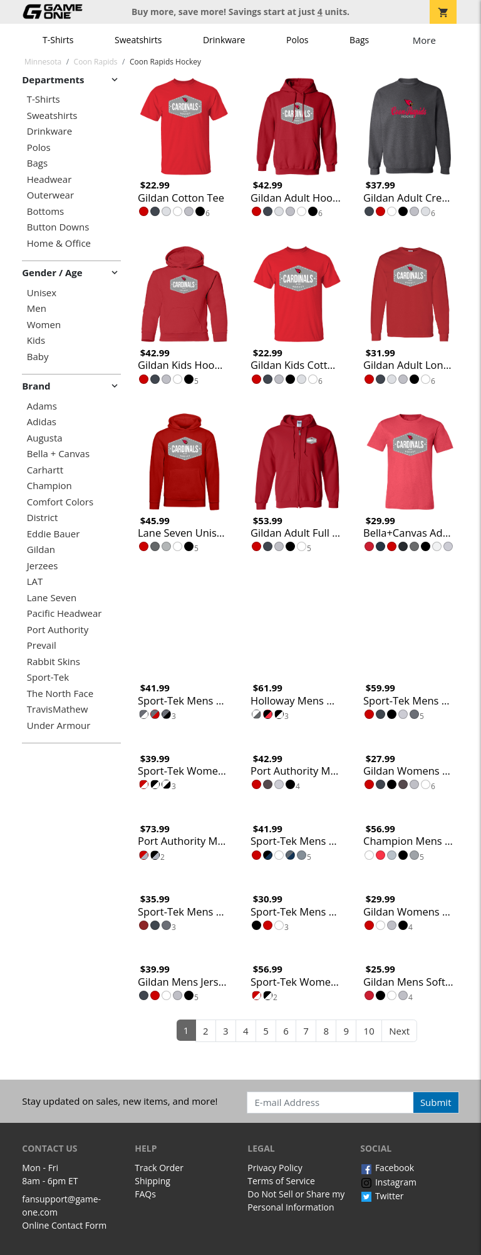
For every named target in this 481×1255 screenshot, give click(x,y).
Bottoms (45, 211)
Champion (49, 485)
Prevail (41, 645)
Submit (436, 1102)
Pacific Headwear (64, 613)
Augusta (45, 438)
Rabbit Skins (53, 661)
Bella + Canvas (58, 453)
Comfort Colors (60, 502)
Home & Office (59, 243)
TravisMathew (57, 709)
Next (399, 1031)
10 (369, 1031)
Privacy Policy (274, 1168)
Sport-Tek (48, 677)
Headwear (49, 179)
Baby (38, 356)
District (42, 517)
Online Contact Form (64, 1225)
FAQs (145, 1194)
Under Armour (59, 725)
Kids (36, 340)
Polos (297, 40)
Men (36, 308)
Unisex (41, 292)
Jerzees (42, 565)
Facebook (387, 1168)
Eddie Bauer (53, 534)
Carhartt (45, 470)
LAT (35, 581)
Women (44, 324)
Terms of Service (281, 1181)
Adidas (41, 421)
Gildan (41, 549)
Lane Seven (51, 597)
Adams (42, 406)
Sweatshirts (138, 40)
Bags (359, 40)
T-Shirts (58, 40)
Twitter (381, 1196)
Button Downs (58, 227)
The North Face (60, 693)
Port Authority (57, 629)
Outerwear (50, 195)
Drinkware (224, 40)
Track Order (159, 1168)
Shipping (152, 1181)
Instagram (388, 1182)
